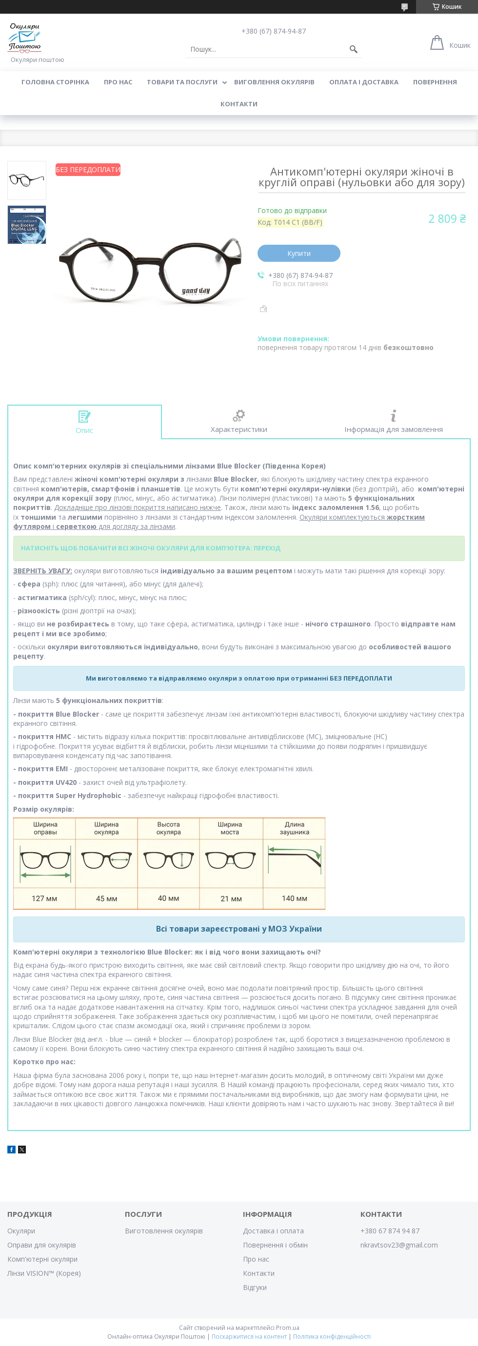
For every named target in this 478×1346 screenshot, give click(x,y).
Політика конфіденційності (332, 1336)
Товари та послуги (182, 82)
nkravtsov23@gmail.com (399, 1244)
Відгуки (255, 1287)
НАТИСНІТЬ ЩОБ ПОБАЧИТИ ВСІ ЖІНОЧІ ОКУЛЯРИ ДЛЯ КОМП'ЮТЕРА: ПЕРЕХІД (150, 548)
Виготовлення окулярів (164, 1230)
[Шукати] (353, 49)
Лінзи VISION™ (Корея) (44, 1273)
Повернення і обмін (275, 1244)
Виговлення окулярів (274, 82)
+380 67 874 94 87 (389, 1230)
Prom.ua (287, 1328)
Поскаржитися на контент (249, 1336)
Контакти (239, 103)
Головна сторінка (55, 82)
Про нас (118, 82)
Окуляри (21, 1230)
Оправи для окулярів (41, 1244)
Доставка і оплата (273, 1230)
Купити (299, 253)
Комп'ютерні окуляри (42, 1259)
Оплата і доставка (363, 82)
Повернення (435, 82)
